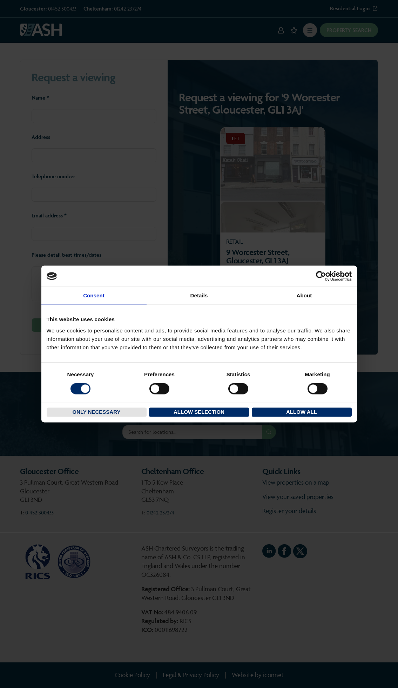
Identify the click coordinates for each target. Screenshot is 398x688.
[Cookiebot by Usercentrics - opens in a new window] (321, 276)
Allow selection (199, 412)
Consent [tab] (93, 295)
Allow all (301, 412)
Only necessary (97, 412)
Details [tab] (199, 295)
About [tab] (304, 295)
